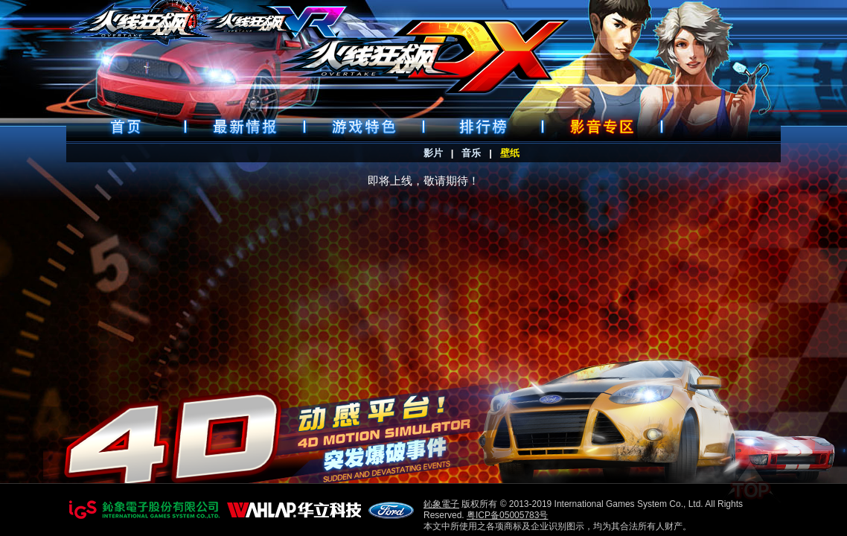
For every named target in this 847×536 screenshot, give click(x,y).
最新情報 (245, 126)
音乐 (471, 153)
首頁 (126, 126)
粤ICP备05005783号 (507, 515)
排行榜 (483, 126)
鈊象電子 (441, 504)
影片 (433, 153)
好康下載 (602, 126)
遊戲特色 (364, 126)
